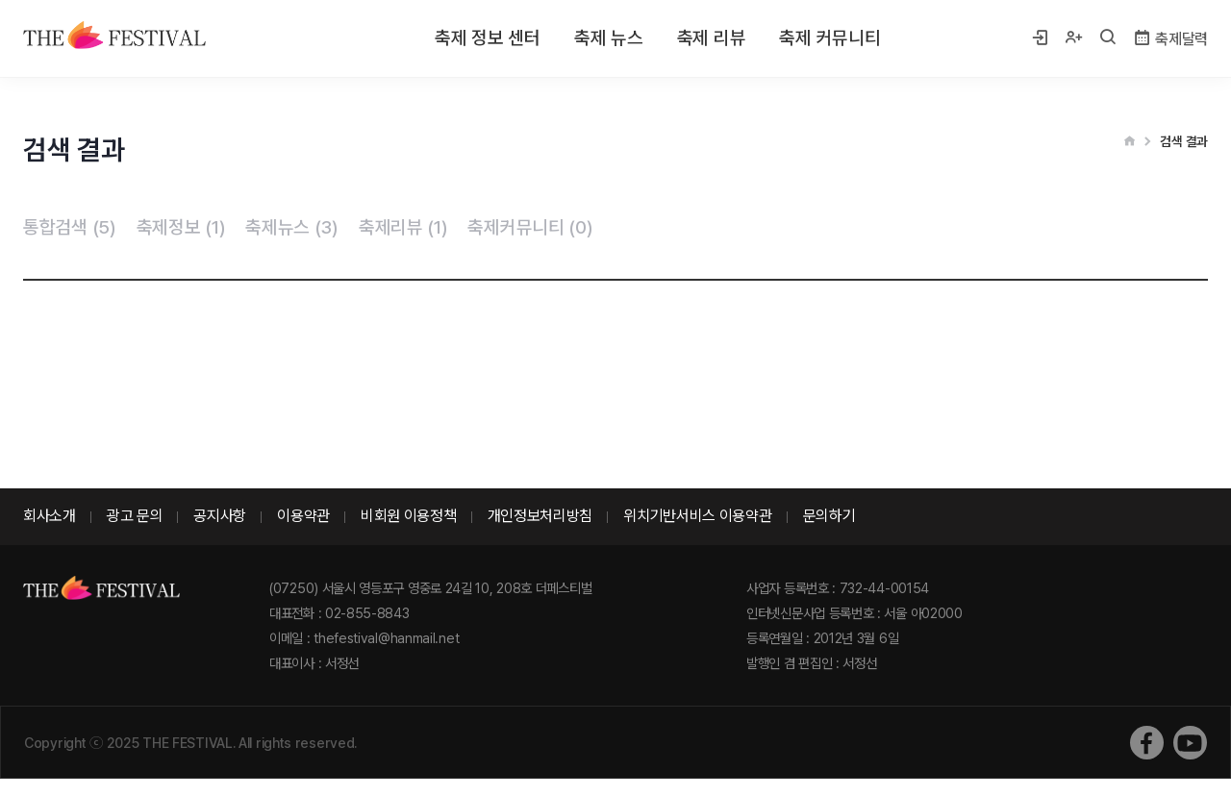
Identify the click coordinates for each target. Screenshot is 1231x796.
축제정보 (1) (181, 227)
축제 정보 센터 (487, 38)
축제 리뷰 (711, 38)
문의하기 (829, 516)
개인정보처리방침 (540, 516)
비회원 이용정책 (409, 516)
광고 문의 (135, 516)
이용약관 (303, 516)
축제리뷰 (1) (403, 227)
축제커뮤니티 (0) (529, 227)
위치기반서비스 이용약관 (697, 516)
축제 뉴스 (608, 38)
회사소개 (49, 516)
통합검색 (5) (69, 227)
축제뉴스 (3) (292, 227)
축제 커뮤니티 (829, 38)
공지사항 (219, 516)
